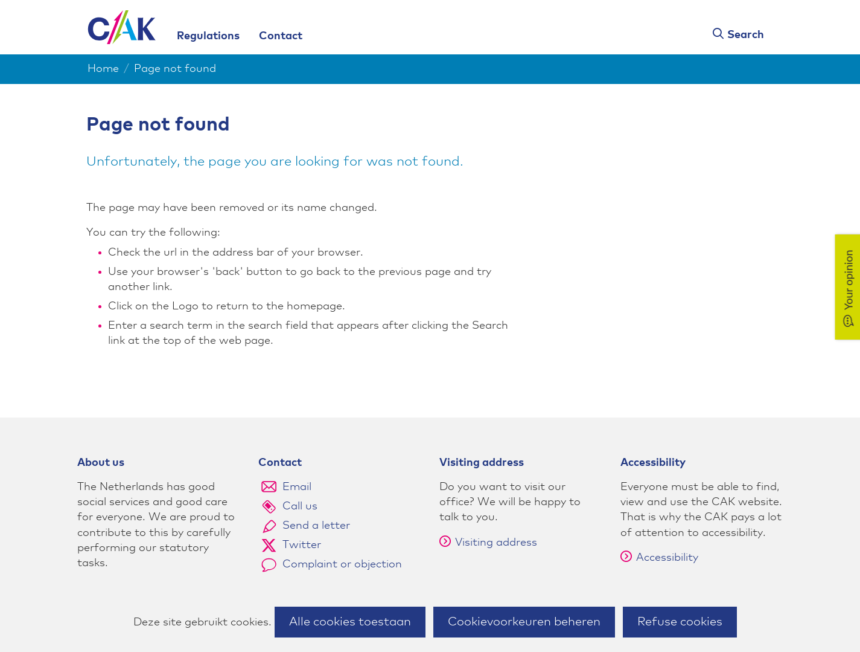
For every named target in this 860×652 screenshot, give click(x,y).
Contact (280, 36)
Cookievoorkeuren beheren (524, 622)
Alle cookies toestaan (350, 622)
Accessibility (659, 557)
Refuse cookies (679, 622)
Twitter (301, 545)
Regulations (208, 36)
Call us (299, 506)
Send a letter (316, 525)
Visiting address (488, 542)
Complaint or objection (342, 564)
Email (296, 487)
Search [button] (745, 35)
